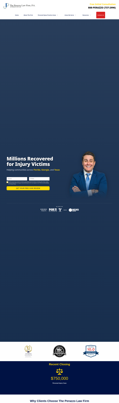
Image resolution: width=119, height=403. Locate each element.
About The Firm (28, 15)
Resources (87, 15)
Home (17, 15)
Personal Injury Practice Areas (49, 15)
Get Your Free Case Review (28, 188)
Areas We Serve (71, 15)
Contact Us (100, 15)
